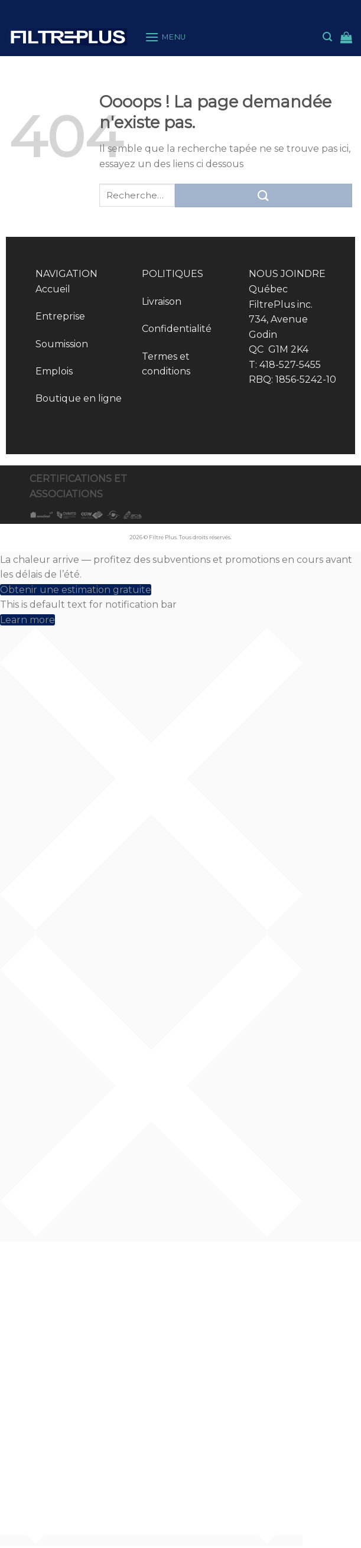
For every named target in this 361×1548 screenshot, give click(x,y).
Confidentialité (177, 328)
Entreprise (60, 316)
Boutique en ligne (78, 398)
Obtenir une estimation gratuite (75, 589)
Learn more (27, 619)
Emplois (54, 371)
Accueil (52, 289)
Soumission (61, 344)
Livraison (161, 301)
